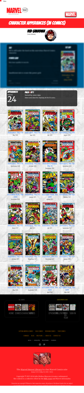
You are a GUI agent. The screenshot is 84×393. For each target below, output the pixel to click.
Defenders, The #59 (15, 276)
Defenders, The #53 (33, 245)
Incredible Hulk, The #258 (50, 277)
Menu (4, 1)
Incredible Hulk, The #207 (50, 184)
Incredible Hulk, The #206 (15, 184)
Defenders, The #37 (50, 121)
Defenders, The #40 (33, 152)
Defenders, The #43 (33, 183)
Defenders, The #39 (15, 152)
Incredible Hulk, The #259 (67, 277)
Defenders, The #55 (67, 245)
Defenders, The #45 (15, 214)
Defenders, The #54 (50, 245)
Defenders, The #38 (67, 121)
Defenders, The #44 (67, 183)
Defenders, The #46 (33, 214)
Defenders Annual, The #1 (50, 153)
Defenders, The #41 (67, 152)
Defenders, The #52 (15, 245)
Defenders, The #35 (15, 121)
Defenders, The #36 (33, 121)
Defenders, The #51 (67, 214)
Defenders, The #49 (50, 214)
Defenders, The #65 (33, 276)
